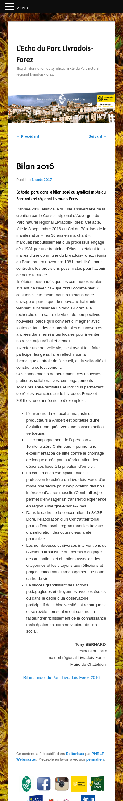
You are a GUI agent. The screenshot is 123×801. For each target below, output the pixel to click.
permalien (95, 759)
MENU (22, 8)
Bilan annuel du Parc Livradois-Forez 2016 (61, 677)
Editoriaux (75, 754)
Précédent (27, 136)
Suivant (97, 136)
